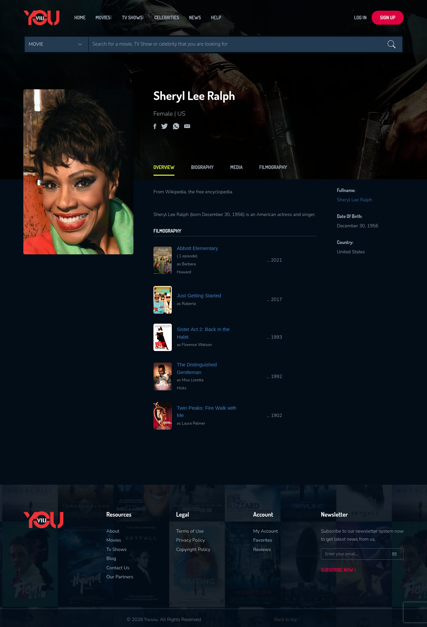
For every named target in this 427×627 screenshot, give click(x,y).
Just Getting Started (199, 295)
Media (236, 167)
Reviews (262, 549)
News (195, 18)
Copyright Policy (193, 549)
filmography (273, 167)
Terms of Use (190, 531)
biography (202, 167)
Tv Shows (133, 18)
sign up (387, 18)
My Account (265, 531)
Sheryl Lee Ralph (354, 200)
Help (216, 18)
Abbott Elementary (197, 248)
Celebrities (166, 18)
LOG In (360, 18)
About (112, 531)
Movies (103, 18)
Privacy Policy (190, 540)
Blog (111, 558)
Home (80, 18)
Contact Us (117, 568)
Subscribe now (338, 570)
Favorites (262, 540)
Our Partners (119, 577)
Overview (163, 167)
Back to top (287, 619)
